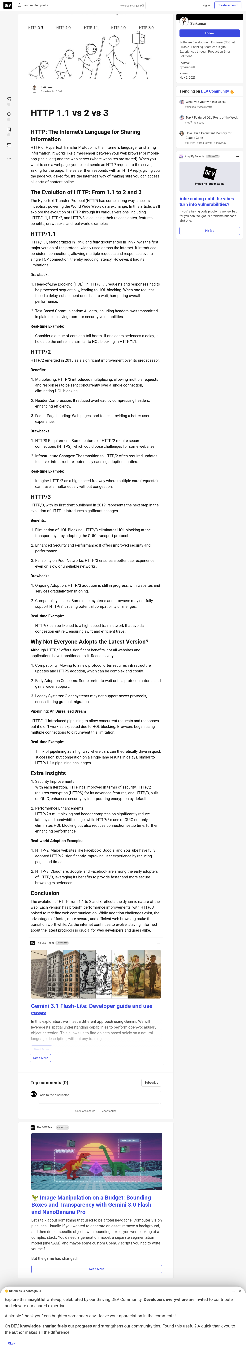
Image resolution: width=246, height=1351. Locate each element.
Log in (206, 5)
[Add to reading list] (9, 131)
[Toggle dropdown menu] (158, 943)
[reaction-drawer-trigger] (9, 101)
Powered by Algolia (132, 5)
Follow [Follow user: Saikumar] (209, 33)
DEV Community (215, 91)
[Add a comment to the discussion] (99, 1097)
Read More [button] (96, 1269)
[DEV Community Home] (8, 5)
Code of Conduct (85, 1111)
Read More (40, 1058)
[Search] (20, 5)
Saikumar (47, 87)
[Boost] (9, 145)
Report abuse (108, 1111)
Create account (228, 5)
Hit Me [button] (209, 231)
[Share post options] (9, 159)
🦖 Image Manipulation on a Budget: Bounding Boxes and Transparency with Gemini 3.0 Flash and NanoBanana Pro (91, 1204)
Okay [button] (11, 1343)
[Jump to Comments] (9, 116)
